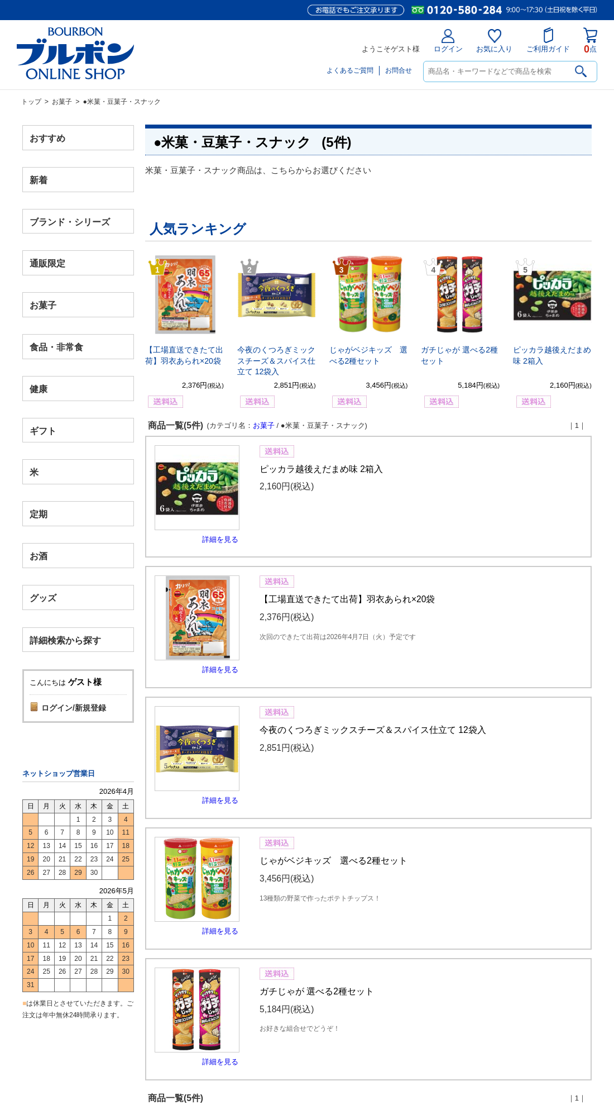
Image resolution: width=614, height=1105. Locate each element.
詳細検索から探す (65, 640)
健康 (38, 388)
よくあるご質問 (350, 70)
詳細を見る (220, 539)
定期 (38, 514)
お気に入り (494, 41)
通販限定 (47, 263)
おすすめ (47, 138)
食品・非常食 (56, 347)
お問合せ (398, 70)
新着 (38, 179)
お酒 (38, 555)
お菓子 (62, 102)
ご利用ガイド (548, 40)
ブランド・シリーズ (70, 221)
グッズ (43, 597)
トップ (31, 102)
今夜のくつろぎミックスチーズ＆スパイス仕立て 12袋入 (276, 360)
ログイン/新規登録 (73, 707)
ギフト (43, 430)
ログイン (448, 41)
